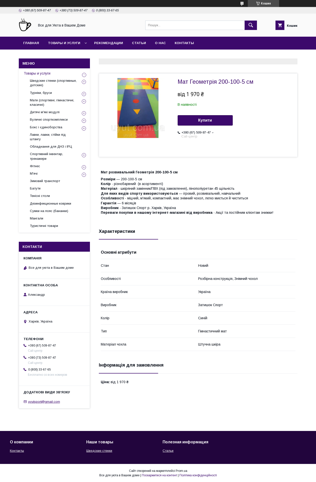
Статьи (139, 43)
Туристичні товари (44, 226)
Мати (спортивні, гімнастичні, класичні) (52, 102)
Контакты (184, 43)
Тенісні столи (40, 196)
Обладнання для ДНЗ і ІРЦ (51, 146)
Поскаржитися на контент (159, 475)
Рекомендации (108, 43)
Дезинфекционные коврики (50, 203)
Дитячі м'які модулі (45, 112)
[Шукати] (251, 25)
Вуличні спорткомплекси (49, 119)
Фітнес (35, 166)
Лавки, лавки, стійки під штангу (48, 137)
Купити (205, 120)
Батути (35, 188)
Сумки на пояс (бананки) (49, 211)
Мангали (36, 218)
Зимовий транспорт (45, 181)
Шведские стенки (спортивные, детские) (53, 83)
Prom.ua (181, 471)
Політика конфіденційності (198, 475)
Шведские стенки (99, 451)
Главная (31, 43)
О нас (160, 43)
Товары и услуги (64, 43)
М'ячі (34, 173)
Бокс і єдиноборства (46, 127)
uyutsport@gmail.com (44, 401)
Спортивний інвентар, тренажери (46, 156)
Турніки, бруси (41, 93)
